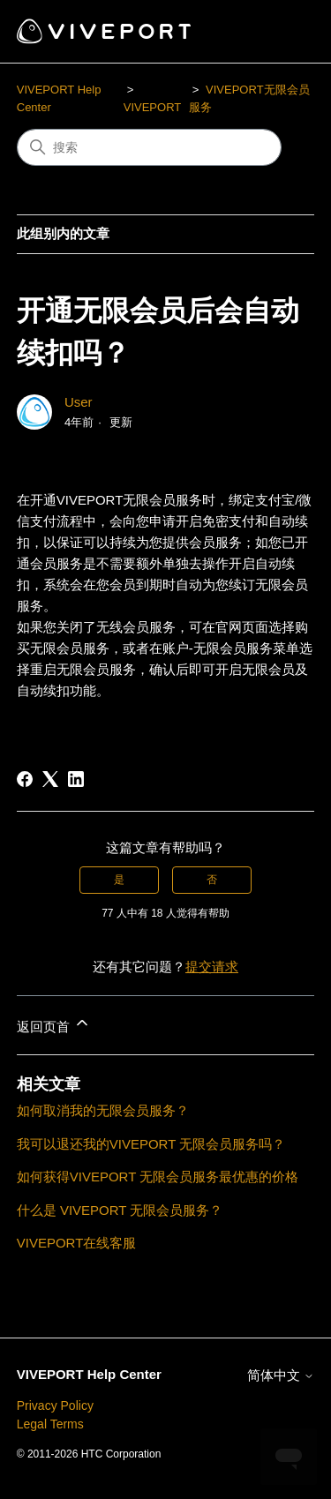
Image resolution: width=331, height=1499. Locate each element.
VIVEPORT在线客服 (77, 1242)
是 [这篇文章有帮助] (119, 879)
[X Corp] (50, 779)
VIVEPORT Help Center (89, 1374)
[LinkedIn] (76, 779)
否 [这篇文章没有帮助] (212, 879)
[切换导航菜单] (283, 32)
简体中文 (280, 1375)
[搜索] (149, 147)
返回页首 (54, 1024)
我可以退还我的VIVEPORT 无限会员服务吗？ (151, 1143)
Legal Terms (50, 1424)
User (78, 401)
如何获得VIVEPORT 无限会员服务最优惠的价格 (157, 1176)
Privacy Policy (55, 1405)
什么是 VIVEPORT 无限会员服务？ (120, 1210)
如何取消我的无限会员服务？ (103, 1110)
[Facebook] (25, 779)
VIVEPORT (153, 107)
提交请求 (211, 966)
